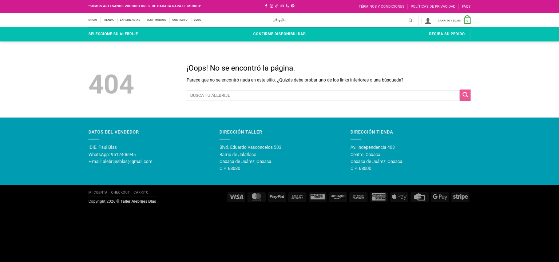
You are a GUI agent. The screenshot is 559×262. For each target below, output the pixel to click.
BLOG (197, 19)
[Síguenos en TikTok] (276, 6)
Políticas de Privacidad (433, 6)
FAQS (466, 6)
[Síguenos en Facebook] (266, 6)
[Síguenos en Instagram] (271, 6)
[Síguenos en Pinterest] (292, 6)
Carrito (141, 192)
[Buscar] (410, 20)
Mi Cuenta (97, 192)
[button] (428, 21)
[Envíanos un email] (282, 6)
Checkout (120, 192)
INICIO (92, 19)
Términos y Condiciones (382, 6)
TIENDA (108, 19)
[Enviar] (465, 95)
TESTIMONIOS (156, 19)
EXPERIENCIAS (130, 19)
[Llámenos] (287, 6)
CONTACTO (179, 19)
